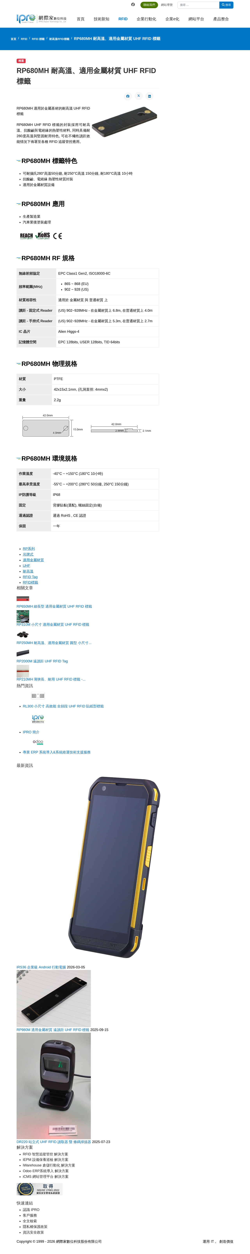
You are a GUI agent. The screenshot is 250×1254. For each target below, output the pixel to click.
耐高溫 (28, 571)
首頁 (81, 19)
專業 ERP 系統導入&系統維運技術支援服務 (57, 752)
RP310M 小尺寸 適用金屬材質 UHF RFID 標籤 (53, 624)
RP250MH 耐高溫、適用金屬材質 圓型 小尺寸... (54, 642)
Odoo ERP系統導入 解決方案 (46, 1170)
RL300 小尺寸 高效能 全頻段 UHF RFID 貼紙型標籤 (63, 706)
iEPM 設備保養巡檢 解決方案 (45, 1159)
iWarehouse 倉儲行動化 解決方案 (49, 1164)
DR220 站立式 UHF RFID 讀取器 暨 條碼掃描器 (54, 1141)
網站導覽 (168, 4)
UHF (26, 565)
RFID (123, 19)
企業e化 (172, 19)
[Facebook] (135, 5)
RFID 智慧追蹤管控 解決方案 (45, 1153)
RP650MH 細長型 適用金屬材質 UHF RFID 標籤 (54, 606)
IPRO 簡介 (31, 732)
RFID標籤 (30, 582)
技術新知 (101, 19)
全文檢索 (30, 1220)
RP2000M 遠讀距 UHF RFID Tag (42, 661)
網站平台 (196, 19)
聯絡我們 (151, 4)
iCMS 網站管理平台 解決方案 (46, 1176)
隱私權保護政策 (35, 1226)
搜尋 (226, 4)
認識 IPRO (31, 1209)
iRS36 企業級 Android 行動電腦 (42, 966)
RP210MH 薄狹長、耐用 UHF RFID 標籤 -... (51, 679)
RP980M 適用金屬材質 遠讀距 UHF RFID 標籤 (53, 1029)
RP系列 (29, 548)
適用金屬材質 (33, 560)
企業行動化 (146, 19)
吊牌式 (28, 554)
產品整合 (221, 19)
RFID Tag (30, 576)
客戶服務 (30, 1215)
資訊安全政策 (33, 1231)
